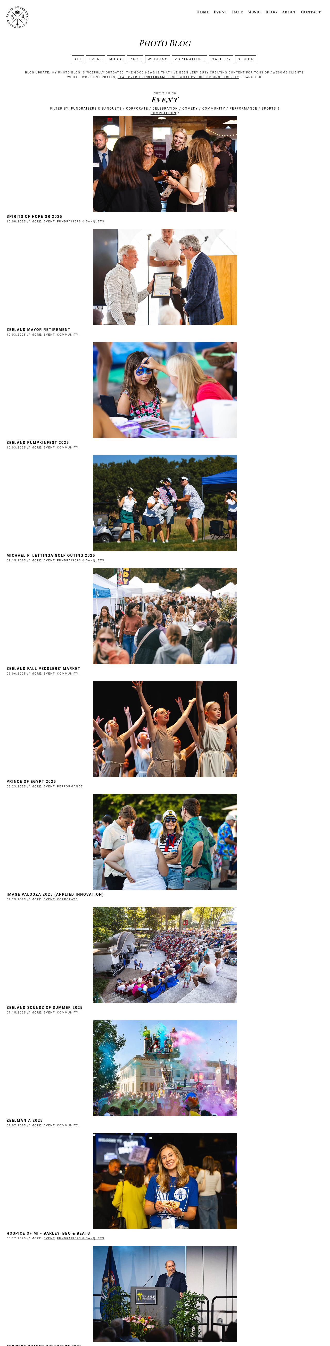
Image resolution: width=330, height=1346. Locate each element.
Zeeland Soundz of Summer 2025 (206, 564)
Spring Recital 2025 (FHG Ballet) (207, 794)
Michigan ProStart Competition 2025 (62, 1139)
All (78, 59)
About (289, 11)
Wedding (158, 59)
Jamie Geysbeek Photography (148, 1332)
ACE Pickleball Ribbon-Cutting (55, 1025)
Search (165, 1281)
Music (254, 11)
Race (237, 11)
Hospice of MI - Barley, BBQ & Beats (210, 679)
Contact (311, 11)
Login (228, 1332)
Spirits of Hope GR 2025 (45, 219)
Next (203, 1275)
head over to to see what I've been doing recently (178, 77)
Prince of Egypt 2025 (193, 449)
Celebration (165, 108)
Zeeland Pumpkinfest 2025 (49, 334)
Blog (271, 11)
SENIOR (246, 59)
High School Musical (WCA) (50, 1254)
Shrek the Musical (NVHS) (198, 1025)
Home (202, 11)
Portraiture (190, 59)
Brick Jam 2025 (185, 1139)
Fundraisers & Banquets (96, 108)
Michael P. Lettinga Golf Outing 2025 (212, 334)
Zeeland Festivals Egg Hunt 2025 (57, 909)
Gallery (221, 59)
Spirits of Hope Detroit (196, 1254)
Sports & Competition (89, 1144)
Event (220, 11)
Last (216, 1275)
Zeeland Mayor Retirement (200, 219)
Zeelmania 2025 (36, 679)
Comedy (190, 108)
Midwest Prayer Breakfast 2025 (55, 794)
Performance (244, 108)
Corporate (137, 108)
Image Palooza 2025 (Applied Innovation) (66, 564)
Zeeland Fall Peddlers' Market (54, 449)
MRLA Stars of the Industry (201, 909)
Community (213, 108)
